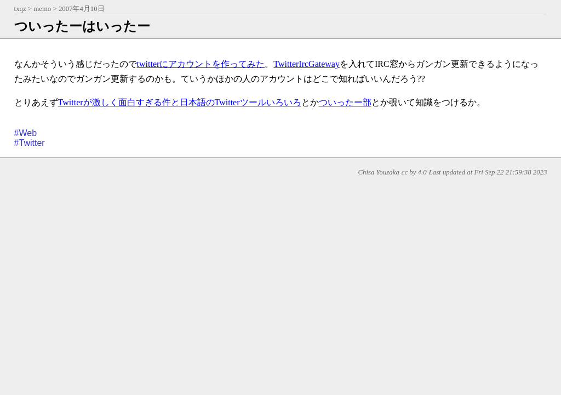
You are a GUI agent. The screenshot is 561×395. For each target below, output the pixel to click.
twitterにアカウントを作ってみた (201, 64)
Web (28, 133)
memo (42, 9)
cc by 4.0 (414, 172)
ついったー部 (345, 102)
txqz (20, 9)
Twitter (32, 143)
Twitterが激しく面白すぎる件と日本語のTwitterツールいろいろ (179, 102)
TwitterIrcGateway (306, 64)
